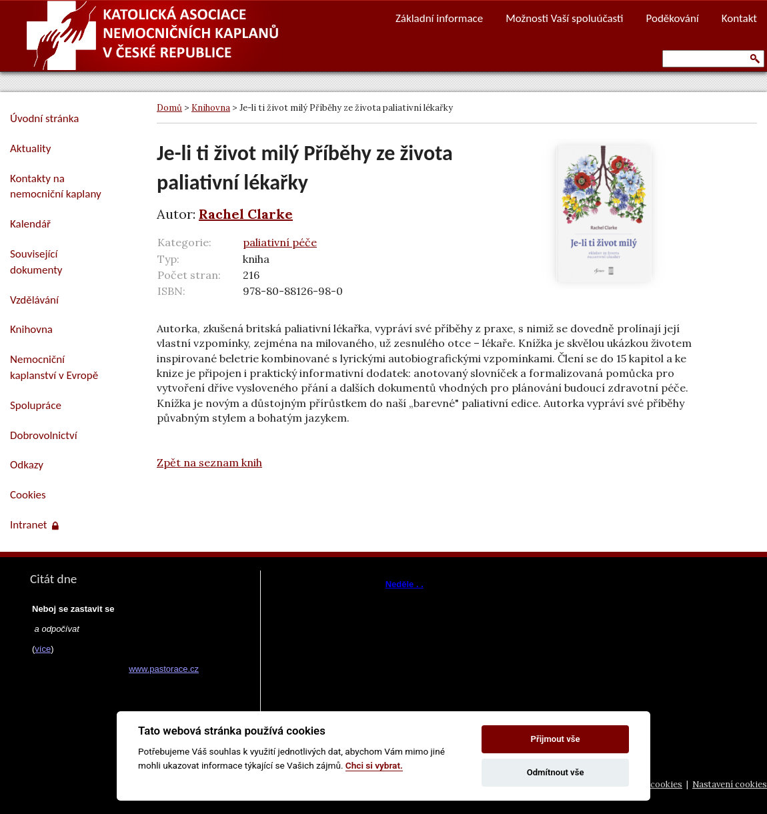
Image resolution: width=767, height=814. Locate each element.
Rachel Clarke (246, 214)
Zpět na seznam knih (209, 462)
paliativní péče (280, 242)
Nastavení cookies (729, 784)
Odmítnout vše (555, 772)
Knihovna (210, 107)
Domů (169, 107)
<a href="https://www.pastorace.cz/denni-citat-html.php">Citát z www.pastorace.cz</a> (113, 682)
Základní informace (439, 18)
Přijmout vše (555, 739)
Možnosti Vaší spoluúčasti (564, 18)
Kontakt (739, 18)
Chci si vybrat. (374, 765)
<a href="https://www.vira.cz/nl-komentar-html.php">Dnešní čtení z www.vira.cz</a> (414, 627)
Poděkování (672, 18)
